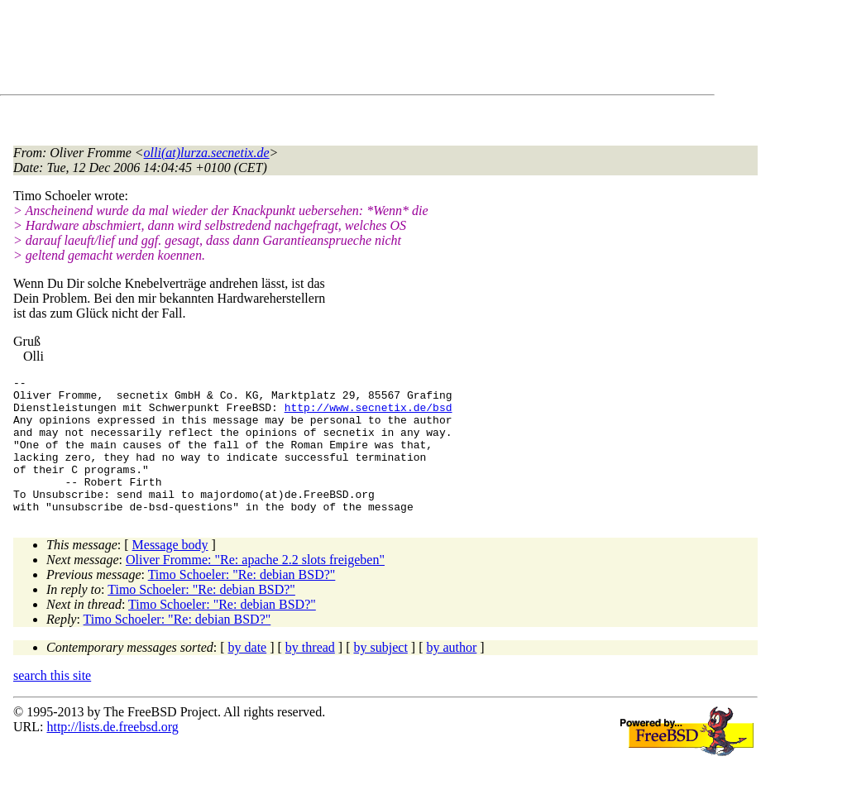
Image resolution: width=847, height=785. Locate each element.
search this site (52, 703)
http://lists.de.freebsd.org (112, 754)
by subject (381, 675)
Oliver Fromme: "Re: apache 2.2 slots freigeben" (255, 587)
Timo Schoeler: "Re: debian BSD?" (242, 602)
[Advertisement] (314, 50)
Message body (170, 572)
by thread (310, 675)
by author (451, 675)
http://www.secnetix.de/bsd (368, 414)
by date (247, 675)
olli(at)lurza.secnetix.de (207, 153)
